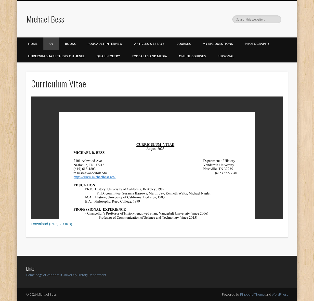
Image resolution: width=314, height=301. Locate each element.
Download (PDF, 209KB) (51, 223)
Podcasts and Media (149, 56)
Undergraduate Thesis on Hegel (56, 56)
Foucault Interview (105, 43)
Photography (257, 43)
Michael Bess (45, 19)
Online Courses (192, 56)
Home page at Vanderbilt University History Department (66, 275)
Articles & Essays (149, 43)
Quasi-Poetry (108, 56)
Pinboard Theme (252, 294)
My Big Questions (218, 43)
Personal (226, 56)
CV (51, 43)
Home (33, 43)
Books (70, 43)
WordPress (280, 294)
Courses (183, 43)
